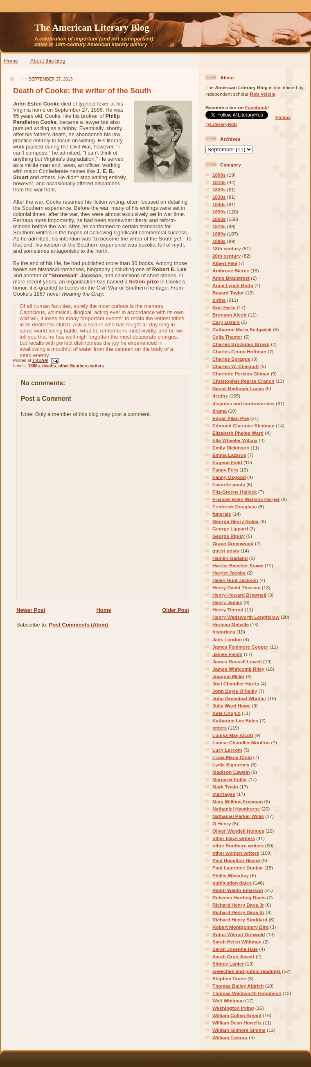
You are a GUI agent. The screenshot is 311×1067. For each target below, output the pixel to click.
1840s (219, 204)
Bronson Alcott (229, 314)
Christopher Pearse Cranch (243, 381)
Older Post (175, 610)
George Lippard (230, 528)
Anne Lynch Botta (232, 285)
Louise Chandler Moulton (241, 742)
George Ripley (228, 536)
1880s (34, 366)
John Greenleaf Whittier (239, 698)
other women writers (235, 853)
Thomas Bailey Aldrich (238, 985)
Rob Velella (262, 94)
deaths (49, 366)
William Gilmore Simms (239, 1030)
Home (11, 61)
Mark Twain (225, 786)
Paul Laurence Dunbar (237, 867)
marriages (223, 794)
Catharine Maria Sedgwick (242, 329)
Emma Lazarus (229, 455)
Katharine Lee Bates (235, 720)
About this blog (47, 61)
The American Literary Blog (91, 27)
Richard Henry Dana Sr (238, 912)
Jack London (227, 639)
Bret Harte (224, 307)
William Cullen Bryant (236, 1015)
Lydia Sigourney (231, 764)
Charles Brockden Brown (241, 344)
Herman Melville (230, 624)
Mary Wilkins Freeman (237, 801)
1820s (219, 189)
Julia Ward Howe (231, 705)
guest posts (225, 550)
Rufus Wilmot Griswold (238, 934)
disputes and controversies (243, 403)
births (218, 300)
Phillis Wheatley (230, 875)
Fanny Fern (225, 469)
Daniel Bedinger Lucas (238, 388)
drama (219, 410)
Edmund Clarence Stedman (243, 425)
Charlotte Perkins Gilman (241, 373)
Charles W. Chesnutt (235, 366)
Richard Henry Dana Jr (238, 905)
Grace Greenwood (233, 543)
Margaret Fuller (229, 779)
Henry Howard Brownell (239, 595)
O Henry (221, 823)
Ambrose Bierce (230, 270)
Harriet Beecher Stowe (238, 565)
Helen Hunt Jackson (235, 580)
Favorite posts (228, 484)
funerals (221, 514)
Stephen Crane (229, 978)
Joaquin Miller (228, 676)
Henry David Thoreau (236, 587)
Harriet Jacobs (229, 572)
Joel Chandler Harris (235, 683)
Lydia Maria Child (232, 757)
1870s (219, 226)
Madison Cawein (231, 772)
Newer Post (30, 610)
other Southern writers (81, 366)
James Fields (227, 654)
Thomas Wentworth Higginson (247, 993)
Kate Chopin (226, 713)
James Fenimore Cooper (240, 646)
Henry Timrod (227, 609)
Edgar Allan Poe (230, 418)
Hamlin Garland (230, 558)
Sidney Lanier (228, 963)
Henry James (227, 602)
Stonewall (64, 275)
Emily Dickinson (230, 447)
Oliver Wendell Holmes (238, 830)
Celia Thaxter (227, 336)
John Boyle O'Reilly (234, 691)
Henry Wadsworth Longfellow (245, 617)
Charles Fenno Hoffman (239, 351)
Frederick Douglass (234, 506)
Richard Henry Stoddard (239, 919)
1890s (219, 241)
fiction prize (144, 282)
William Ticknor (230, 1037)
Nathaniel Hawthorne (236, 808)
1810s (219, 182)
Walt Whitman (228, 1000)
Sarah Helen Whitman (236, 941)
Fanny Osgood (229, 477)
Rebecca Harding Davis (239, 897)
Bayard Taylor (228, 292)
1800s (219, 174)
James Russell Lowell (237, 661)
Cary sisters (226, 322)
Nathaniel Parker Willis (238, 816)
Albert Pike (224, 263)
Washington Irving (233, 1008)
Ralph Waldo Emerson (237, 890)
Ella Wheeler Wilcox (234, 440)
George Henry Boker (235, 521)
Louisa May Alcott (232, 735)
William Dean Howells (236, 1022)
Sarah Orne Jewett (233, 956)
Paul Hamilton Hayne (236, 860)
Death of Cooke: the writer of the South (82, 91)
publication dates (232, 882)
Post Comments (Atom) (78, 625)
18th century (226, 248)
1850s (219, 211)
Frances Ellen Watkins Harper (246, 499)
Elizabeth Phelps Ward (238, 433)
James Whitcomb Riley (238, 669)
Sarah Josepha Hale (235, 949)
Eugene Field (227, 462)
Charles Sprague (231, 359)
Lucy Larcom (227, 750)
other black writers (233, 838)
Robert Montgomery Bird (240, 927)
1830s (219, 197)
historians (223, 631)
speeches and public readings (246, 971)
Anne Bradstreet (231, 278)
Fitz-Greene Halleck (234, 491)
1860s (219, 219)
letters (219, 727)
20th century (226, 255)
